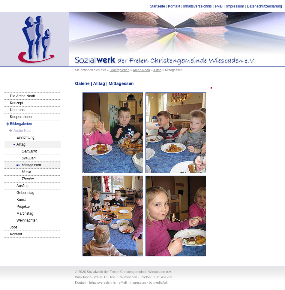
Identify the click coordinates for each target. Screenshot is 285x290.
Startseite (157, 6)
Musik (26, 172)
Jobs (13, 227)
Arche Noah (141, 70)
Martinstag (24, 213)
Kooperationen (21, 117)
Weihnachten (27, 220)
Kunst (21, 200)
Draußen (29, 158)
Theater (28, 179)
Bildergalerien (119, 70)
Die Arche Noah (22, 96)
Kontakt (174, 6)
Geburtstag (25, 193)
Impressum (235, 6)
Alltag (157, 70)
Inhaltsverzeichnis (197, 6)
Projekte (23, 206)
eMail (219, 6)
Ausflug (22, 186)
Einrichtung (25, 137)
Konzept (16, 103)
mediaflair (160, 282)
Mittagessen (31, 165)
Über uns (17, 110)
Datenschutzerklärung (264, 6)
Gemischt (29, 151)
